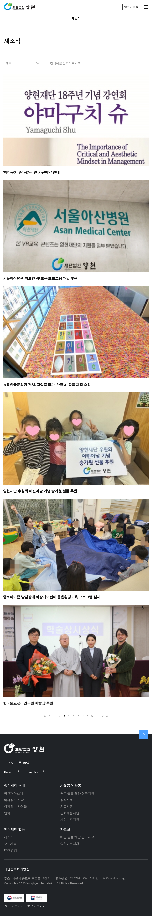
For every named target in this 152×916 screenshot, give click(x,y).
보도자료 (10, 843)
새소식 (110, 19)
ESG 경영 (10, 850)
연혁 (7, 813)
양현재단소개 (13, 793)
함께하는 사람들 (15, 806)
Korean (12, 772)
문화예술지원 (69, 813)
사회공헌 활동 (70, 786)
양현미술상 (131, 6)
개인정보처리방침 (16, 869)
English (36, 772)
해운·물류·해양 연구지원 (77, 793)
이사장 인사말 (14, 800)
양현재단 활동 (14, 829)
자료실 (65, 829)
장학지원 (66, 800)
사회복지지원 (69, 819)
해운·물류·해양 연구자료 (77, 837)
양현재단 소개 (14, 786)
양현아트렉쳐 (69, 843)
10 (97, 716)
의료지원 (66, 806)
